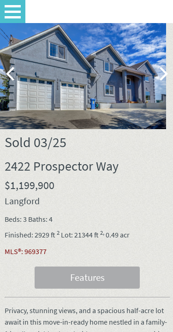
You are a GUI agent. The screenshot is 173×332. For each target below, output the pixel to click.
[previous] (11, 73)
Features (87, 277)
